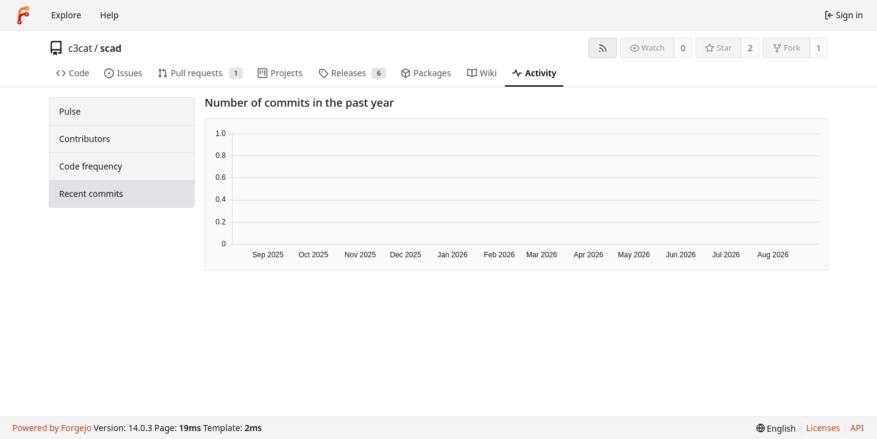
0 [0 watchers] (683, 48)
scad (110, 48)
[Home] (23, 15)
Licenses (823, 428)
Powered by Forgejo (51, 428)
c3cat (80, 48)
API (857, 428)
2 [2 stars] (750, 48)
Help (109, 15)
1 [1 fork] (818, 48)
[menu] (776, 428)
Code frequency (90, 166)
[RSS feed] (602, 48)
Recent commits (91, 193)
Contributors (84, 139)
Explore (66, 15)
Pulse (69, 111)
